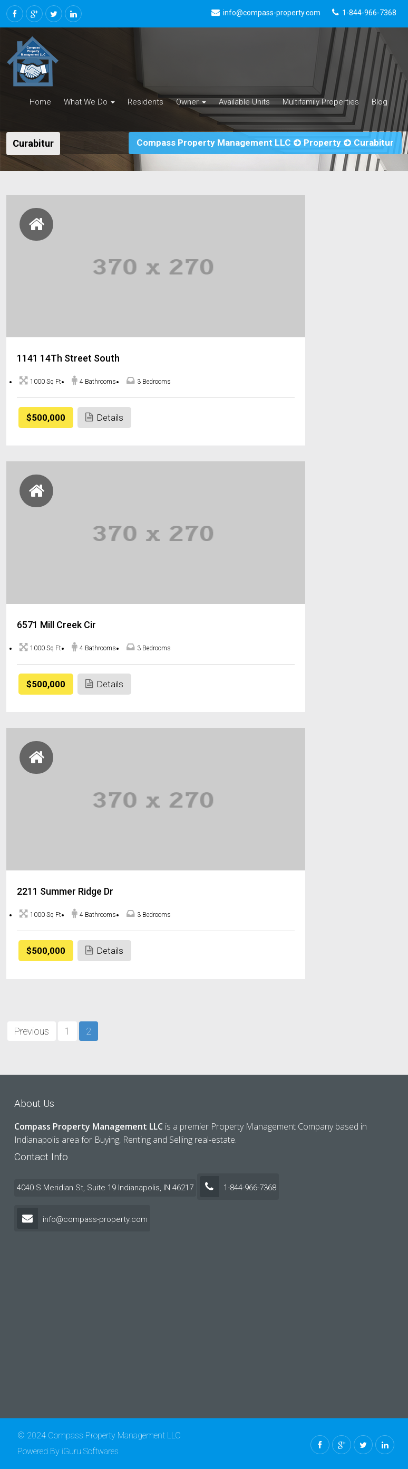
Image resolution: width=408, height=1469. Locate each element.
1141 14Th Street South (68, 358)
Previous (31, 1031)
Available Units (244, 102)
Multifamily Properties (321, 102)
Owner (191, 102)
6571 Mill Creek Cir (56, 624)
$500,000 (45, 417)
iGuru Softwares (90, 1451)
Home (40, 102)
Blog (379, 102)
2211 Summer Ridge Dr (65, 891)
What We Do (89, 102)
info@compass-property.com (82, 1219)
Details (104, 417)
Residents (145, 102)
